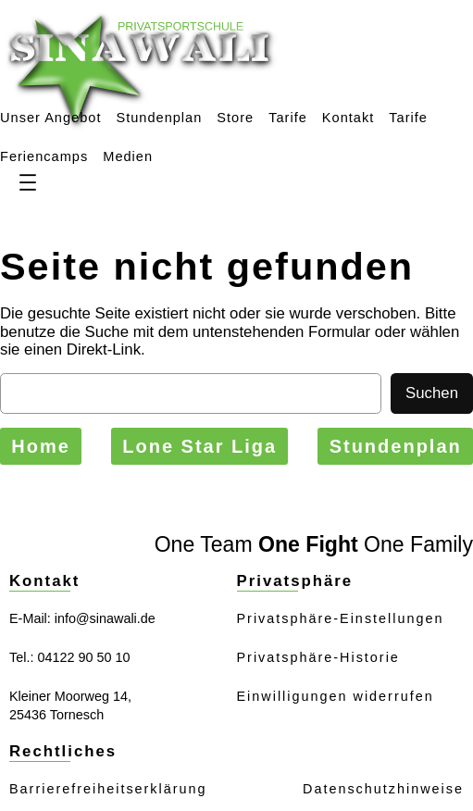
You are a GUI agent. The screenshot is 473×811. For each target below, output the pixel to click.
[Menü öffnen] (27, 182)
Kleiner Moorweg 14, (70, 696)
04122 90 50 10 (83, 657)
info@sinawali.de (105, 618)
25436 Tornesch (56, 714)
